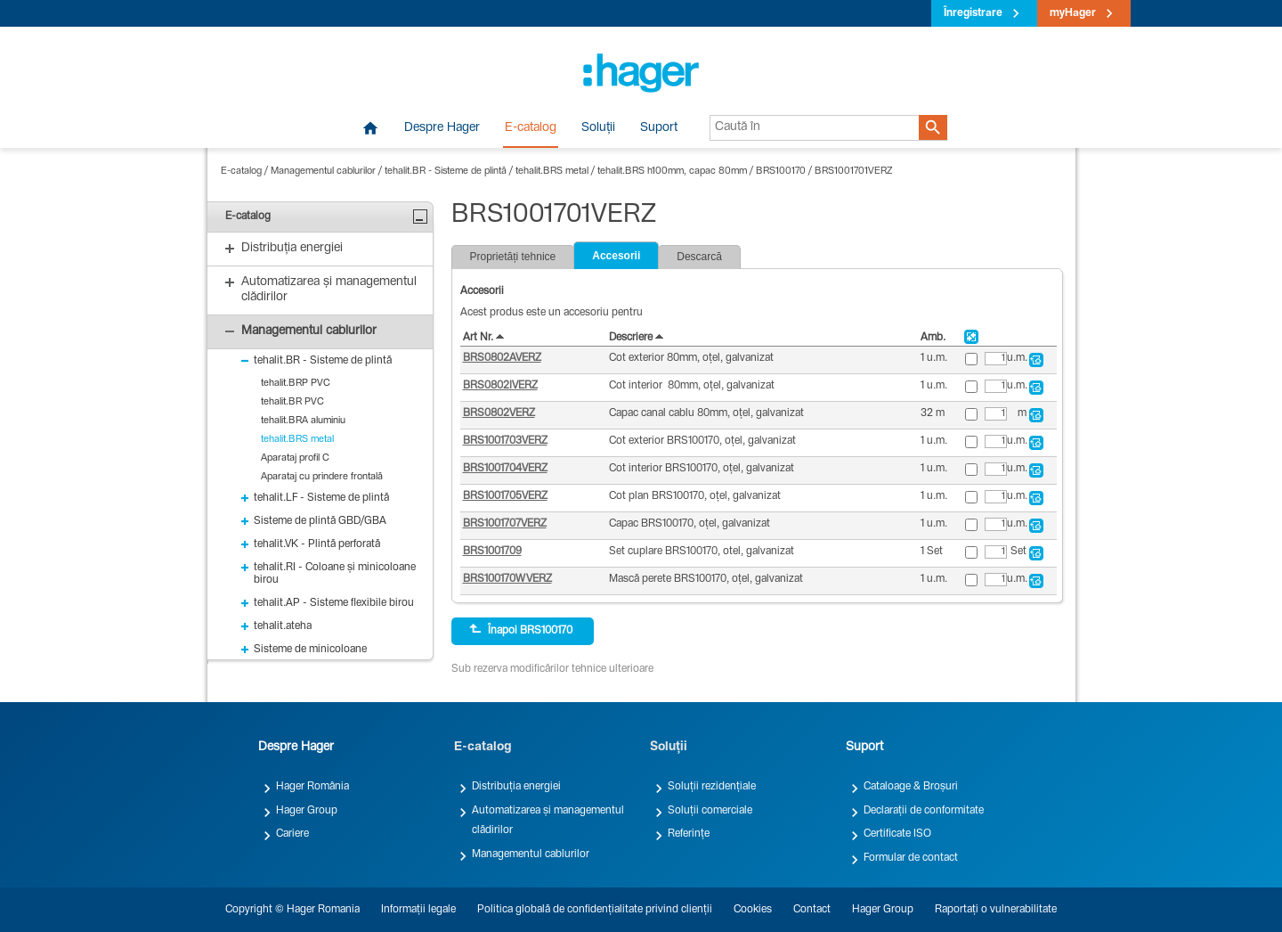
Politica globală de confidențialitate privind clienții (594, 909)
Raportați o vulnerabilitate (996, 909)
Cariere (292, 834)
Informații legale (418, 909)
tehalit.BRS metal (551, 171)
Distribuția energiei (516, 786)
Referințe (689, 834)
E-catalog (530, 128)
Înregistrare (973, 13)
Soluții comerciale (710, 810)
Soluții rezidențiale (712, 786)
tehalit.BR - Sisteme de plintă (446, 171)
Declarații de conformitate (924, 810)
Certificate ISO (897, 834)
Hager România (312, 786)
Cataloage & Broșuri (911, 786)
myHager (1073, 13)
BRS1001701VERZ (853, 171)
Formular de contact (911, 858)
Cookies (753, 909)
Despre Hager (442, 128)
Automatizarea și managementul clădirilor (548, 820)
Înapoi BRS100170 (520, 630)
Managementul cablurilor (323, 171)
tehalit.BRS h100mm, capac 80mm (672, 171)
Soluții (598, 128)
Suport (659, 128)
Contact (812, 909)
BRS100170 (781, 171)
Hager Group (306, 810)
